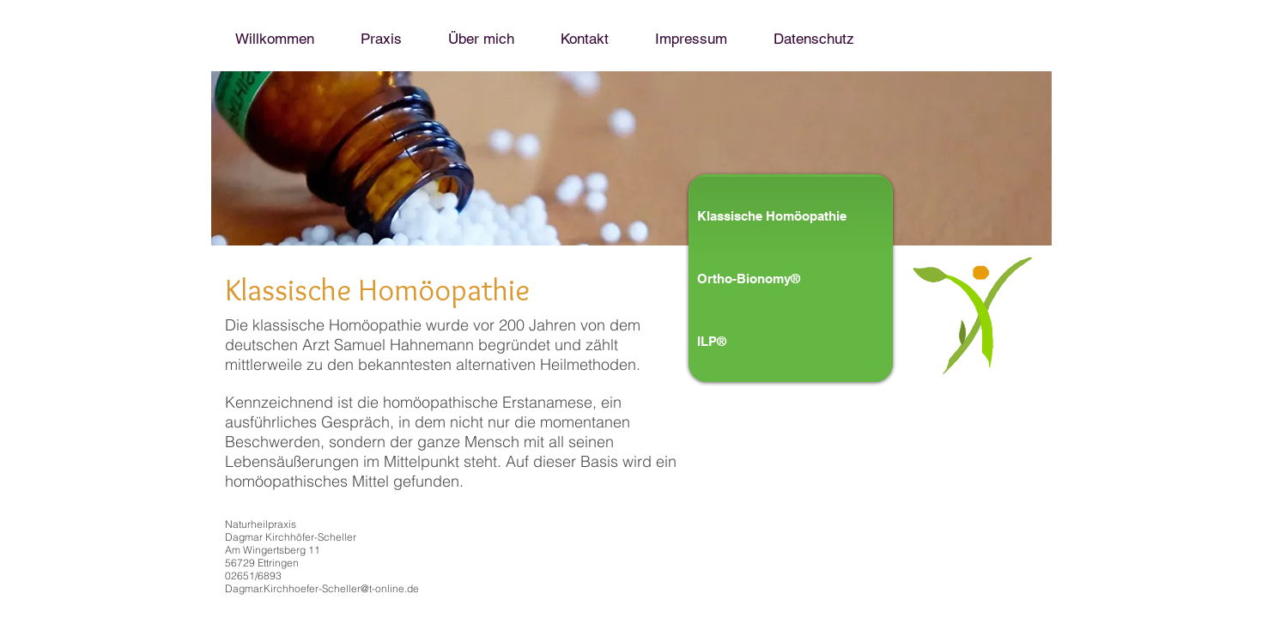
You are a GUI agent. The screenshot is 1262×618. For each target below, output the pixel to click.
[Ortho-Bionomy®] (768, 278)
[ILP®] (768, 341)
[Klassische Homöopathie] (805, 215)
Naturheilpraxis (260, 524)
